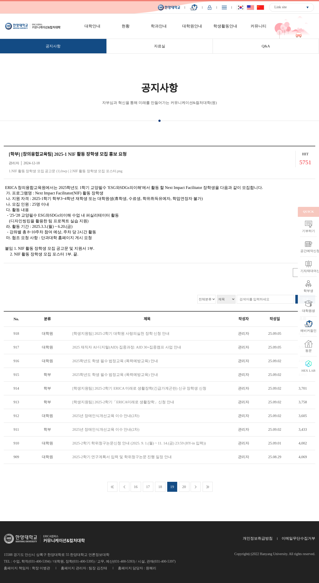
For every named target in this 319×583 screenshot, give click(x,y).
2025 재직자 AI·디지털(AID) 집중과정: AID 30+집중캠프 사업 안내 (126, 347)
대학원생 (308, 310)
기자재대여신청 (308, 270)
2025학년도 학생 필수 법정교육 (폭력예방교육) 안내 (115, 361)
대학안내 (92, 26)
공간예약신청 (308, 250)
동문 (308, 350)
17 (148, 487)
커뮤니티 (258, 26)
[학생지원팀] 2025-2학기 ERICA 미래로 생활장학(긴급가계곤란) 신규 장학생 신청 (139, 388)
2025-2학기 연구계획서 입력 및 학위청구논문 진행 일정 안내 (122, 457)
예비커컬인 (308, 330)
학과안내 (159, 26)
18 (160, 487)
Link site (280, 7)
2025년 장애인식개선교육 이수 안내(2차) (105, 416)
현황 (126, 26)
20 (184, 487)
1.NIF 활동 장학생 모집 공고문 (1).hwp (38, 171)
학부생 (308, 290)
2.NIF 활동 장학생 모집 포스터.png (96, 171)
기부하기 (308, 231)
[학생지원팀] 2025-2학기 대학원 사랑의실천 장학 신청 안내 (120, 333)
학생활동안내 (225, 26)
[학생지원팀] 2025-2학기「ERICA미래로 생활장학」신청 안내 (123, 402)
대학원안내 (192, 26)
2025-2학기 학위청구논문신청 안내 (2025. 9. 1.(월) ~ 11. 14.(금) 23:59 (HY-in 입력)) (139, 443)
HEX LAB (309, 370)
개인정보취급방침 (258, 538)
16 (136, 487)
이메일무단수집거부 (298, 538)
